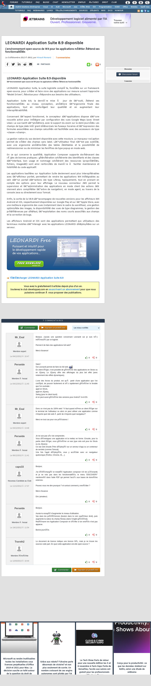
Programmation (105, 7)
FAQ (37, 2)
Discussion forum (128, 74)
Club (114, 2)
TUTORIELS (20, 11)
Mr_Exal (19, 337)
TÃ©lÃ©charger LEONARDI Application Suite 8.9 (36, 278)
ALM (58, 7)
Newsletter (68, 2)
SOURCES (83, 11)
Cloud (45, 7)
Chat (55, 2)
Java (75, 7)
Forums (14, 2)
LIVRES (50, 11)
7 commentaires (63, 58)
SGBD (117, 7)
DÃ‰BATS (94, 11)
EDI (94, 7)
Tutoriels (26, 2)
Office (125, 7)
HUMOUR (119, 11)
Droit (105, 2)
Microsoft (67, 7)
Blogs (46, 2)
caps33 (19, 467)
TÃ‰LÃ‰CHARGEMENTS (66, 11)
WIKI (103, 11)
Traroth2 (19, 541)
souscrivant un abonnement (64, 289)
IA (52, 7)
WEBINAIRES (38, 11)
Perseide (20, 364)
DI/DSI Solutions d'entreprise (27, 7)
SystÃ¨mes (145, 7)
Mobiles (134, 7)
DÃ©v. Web (85, 7)
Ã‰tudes (94, 2)
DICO (110, 11)
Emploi (82, 2)
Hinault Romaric (44, 57)
